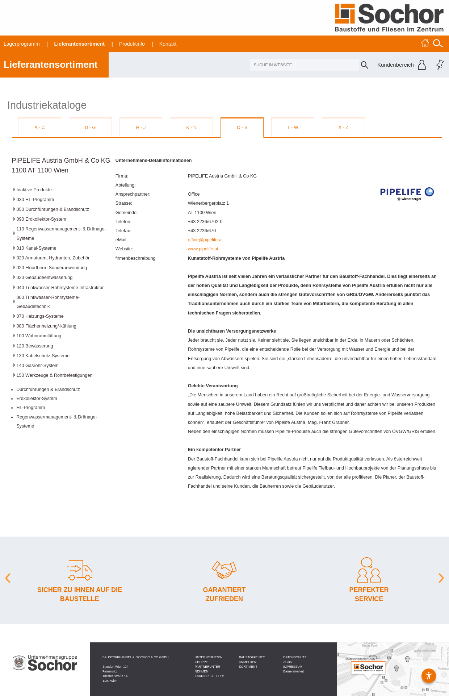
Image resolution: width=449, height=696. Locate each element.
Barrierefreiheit (293, 671)
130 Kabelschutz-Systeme (43, 355)
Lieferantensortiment (79, 44)
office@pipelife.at (205, 239)
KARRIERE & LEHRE (210, 676)
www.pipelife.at (203, 248)
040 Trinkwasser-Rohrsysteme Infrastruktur (60, 287)
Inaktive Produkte (34, 189)
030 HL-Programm (35, 199)
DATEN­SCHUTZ (294, 657)
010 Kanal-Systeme (36, 248)
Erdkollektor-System (36, 398)
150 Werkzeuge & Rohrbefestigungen (55, 375)
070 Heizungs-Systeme (40, 316)
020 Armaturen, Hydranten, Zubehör (53, 258)
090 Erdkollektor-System (41, 219)
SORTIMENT (248, 666)
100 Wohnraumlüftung (39, 335)
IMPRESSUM (292, 666)
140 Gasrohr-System (38, 365)
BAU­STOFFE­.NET (252, 657)
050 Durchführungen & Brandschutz (53, 209)
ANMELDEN (247, 662)
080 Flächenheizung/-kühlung (46, 326)
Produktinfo (132, 44)
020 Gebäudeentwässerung (45, 277)
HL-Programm (30, 407)
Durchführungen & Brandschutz (48, 389)
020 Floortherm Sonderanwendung (52, 267)
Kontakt (167, 44)
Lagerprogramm (22, 44)
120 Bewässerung (35, 346)
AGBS (287, 662)
